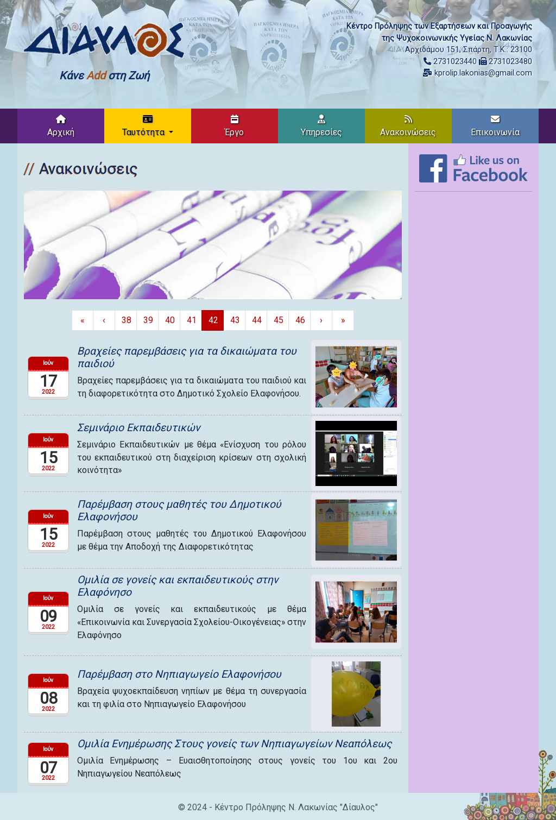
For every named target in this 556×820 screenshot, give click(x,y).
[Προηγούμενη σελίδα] (104, 320)
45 (278, 320)
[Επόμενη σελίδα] (321, 320)
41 (192, 320)
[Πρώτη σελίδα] (82, 320)
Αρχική (60, 126)
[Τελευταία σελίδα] (343, 320)
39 (148, 320)
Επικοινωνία (495, 126)
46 (300, 320)
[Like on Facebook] (473, 167)
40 (170, 320)
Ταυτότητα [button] (144, 126)
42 (213, 320)
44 (257, 320)
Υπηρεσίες (321, 126)
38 (126, 320)
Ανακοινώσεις (408, 126)
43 (235, 320)
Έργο (234, 126)
